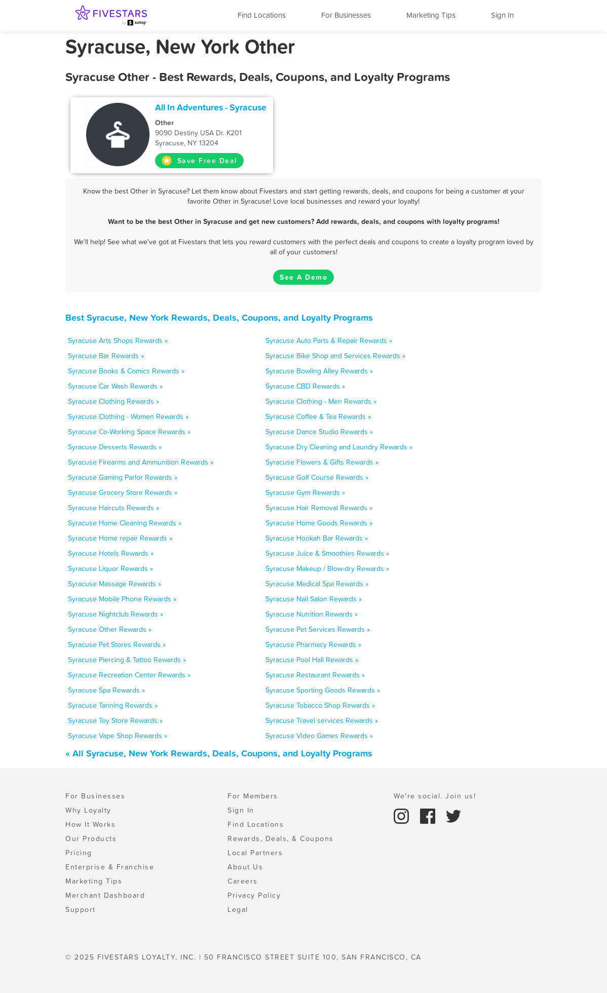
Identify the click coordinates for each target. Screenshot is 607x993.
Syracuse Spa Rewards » (106, 690)
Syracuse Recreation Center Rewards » (129, 675)
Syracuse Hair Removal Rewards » (318, 508)
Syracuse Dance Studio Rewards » (319, 432)
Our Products (91, 838)
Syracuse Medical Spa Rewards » (316, 584)
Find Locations (262, 15)
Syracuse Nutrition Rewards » (311, 614)
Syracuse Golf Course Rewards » (316, 477)
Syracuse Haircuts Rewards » (113, 508)
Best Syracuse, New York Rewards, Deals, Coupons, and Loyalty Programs (219, 317)
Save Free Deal (199, 161)
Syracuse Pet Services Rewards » (317, 629)
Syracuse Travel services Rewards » (321, 720)
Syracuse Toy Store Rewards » (115, 720)
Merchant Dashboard (105, 895)
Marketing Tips (431, 15)
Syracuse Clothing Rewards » (113, 401)
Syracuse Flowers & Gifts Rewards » (321, 462)
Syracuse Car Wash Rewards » (115, 386)
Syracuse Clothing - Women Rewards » (128, 416)
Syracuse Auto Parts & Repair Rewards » (328, 340)
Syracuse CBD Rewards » (305, 386)
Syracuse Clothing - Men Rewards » (320, 401)
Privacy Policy (254, 895)
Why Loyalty (88, 810)
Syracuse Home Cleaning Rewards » (124, 523)
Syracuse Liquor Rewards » (110, 568)
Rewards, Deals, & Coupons (280, 838)
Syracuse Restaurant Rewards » (315, 675)
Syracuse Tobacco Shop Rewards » (320, 705)
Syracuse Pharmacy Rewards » (313, 644)
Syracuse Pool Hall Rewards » (311, 660)
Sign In (502, 15)
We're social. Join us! (435, 796)
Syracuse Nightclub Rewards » (115, 614)
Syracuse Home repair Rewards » (120, 538)
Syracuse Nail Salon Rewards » (313, 599)
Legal (237, 909)
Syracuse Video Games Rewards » (319, 736)
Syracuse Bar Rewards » (106, 356)
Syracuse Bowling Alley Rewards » (319, 371)
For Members (252, 796)
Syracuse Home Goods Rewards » (318, 523)
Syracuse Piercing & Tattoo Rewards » (127, 660)
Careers (242, 881)
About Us (245, 867)
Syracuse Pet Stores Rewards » (117, 644)
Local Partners (255, 853)
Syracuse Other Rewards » (109, 629)
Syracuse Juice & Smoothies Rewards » (327, 553)
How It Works (90, 824)
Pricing (78, 853)
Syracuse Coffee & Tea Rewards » (318, 416)
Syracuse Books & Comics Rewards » (126, 371)
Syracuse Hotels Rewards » (111, 553)
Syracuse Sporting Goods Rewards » (322, 690)
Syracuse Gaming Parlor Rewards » (122, 477)
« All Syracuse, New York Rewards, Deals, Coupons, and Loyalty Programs (218, 753)
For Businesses (346, 15)
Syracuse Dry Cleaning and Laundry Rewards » (338, 447)
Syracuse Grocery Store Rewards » (122, 492)
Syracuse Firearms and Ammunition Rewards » (140, 462)
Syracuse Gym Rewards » (305, 492)
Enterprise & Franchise (109, 867)
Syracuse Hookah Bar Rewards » (316, 538)
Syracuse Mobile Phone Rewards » (122, 599)
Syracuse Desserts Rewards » (115, 447)
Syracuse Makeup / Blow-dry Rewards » (327, 568)
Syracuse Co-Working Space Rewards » (129, 432)
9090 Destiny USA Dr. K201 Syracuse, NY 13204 (211, 133)
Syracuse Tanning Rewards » (113, 705)
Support (80, 909)
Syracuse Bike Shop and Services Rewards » (335, 356)
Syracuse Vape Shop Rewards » (117, 736)
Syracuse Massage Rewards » (114, 584)
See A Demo (303, 277)
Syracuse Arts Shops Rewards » (118, 340)
